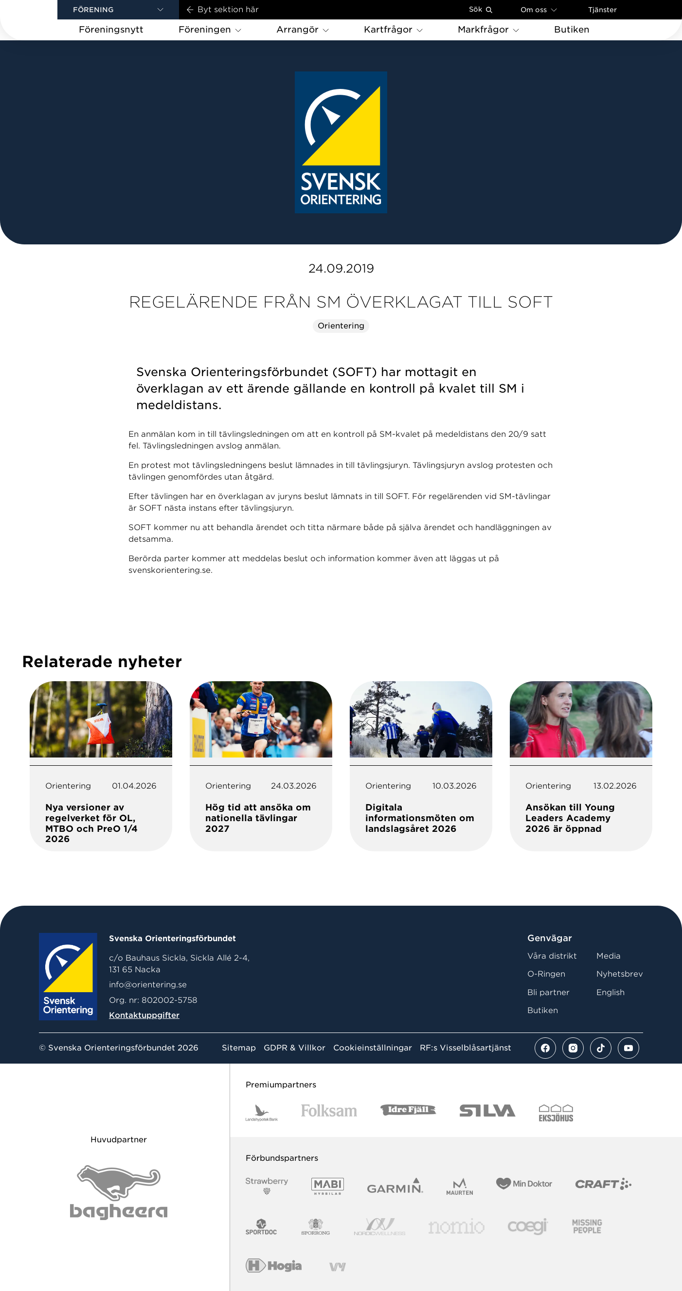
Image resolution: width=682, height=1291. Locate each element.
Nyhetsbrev (619, 974)
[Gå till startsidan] (44, 20)
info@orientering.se (148, 984)
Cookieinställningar (372, 1048)
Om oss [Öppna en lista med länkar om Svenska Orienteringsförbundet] (538, 9)
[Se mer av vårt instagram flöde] (573, 1048)
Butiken (542, 1010)
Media (608, 956)
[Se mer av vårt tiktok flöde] (600, 1048)
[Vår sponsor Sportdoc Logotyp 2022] (261, 1226)
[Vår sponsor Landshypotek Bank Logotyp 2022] (262, 1112)
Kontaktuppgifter (144, 1015)
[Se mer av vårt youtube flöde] (628, 1048)
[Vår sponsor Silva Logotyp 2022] (488, 1112)
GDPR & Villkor (294, 1048)
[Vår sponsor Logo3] (528, 1226)
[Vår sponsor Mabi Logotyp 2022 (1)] (327, 1186)
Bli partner (548, 992)
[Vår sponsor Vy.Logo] (337, 1266)
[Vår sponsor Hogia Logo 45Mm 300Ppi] (274, 1266)
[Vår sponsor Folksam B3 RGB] (329, 1112)
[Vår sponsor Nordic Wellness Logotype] (380, 1226)
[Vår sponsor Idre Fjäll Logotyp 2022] (408, 1112)
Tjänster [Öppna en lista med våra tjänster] (602, 10)
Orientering (341, 325)
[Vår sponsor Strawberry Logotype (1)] (267, 1186)
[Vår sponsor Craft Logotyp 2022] (603, 1186)
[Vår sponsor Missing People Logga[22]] (587, 1226)
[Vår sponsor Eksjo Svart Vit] (556, 1112)
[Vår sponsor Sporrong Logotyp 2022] (316, 1226)
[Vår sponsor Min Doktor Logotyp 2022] (524, 1186)
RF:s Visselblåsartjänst (465, 1048)
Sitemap (239, 1048)
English (610, 992)
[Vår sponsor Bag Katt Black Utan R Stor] (118, 1192)
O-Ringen (546, 974)
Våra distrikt (552, 956)
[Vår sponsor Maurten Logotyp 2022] (460, 1186)
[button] (118, 9)
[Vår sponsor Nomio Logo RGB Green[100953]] (457, 1226)
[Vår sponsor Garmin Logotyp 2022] (395, 1186)
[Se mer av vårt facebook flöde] (545, 1048)
